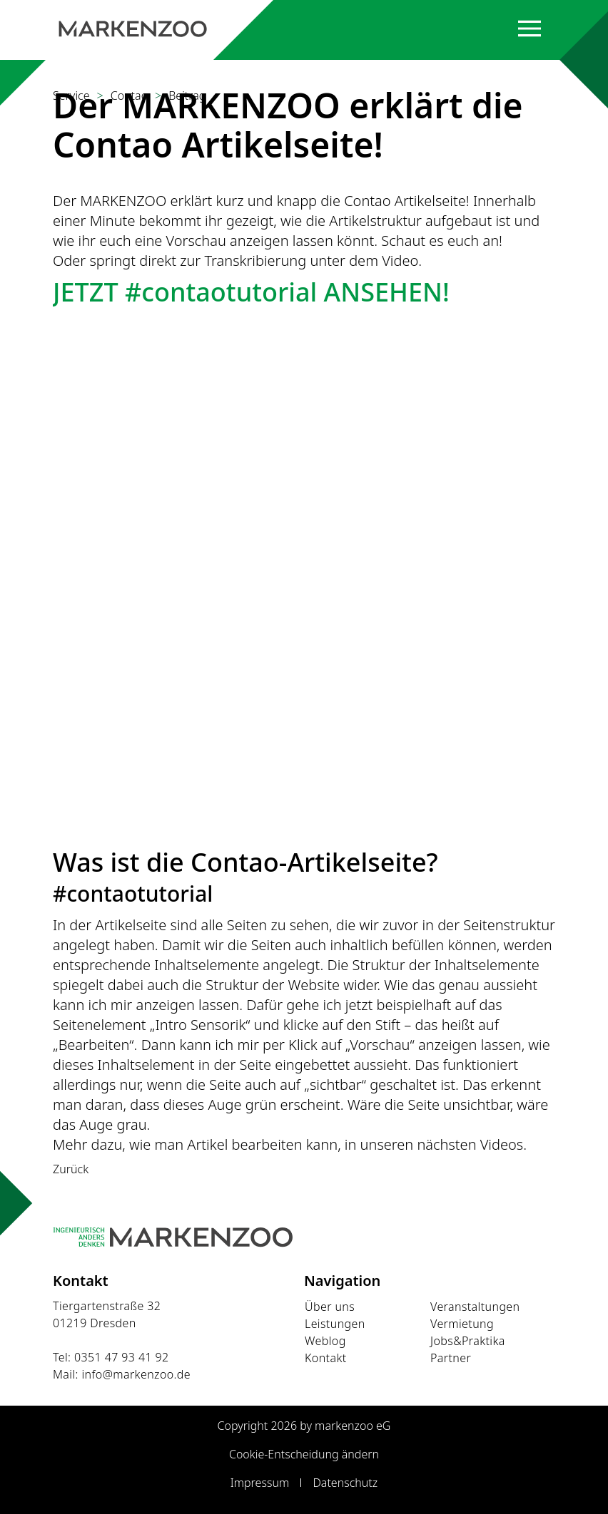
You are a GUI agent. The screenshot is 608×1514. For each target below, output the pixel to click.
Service (71, 95)
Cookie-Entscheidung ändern (304, 1454)
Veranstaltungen (475, 1306)
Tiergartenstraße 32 (107, 1306)
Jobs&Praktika (467, 1341)
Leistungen (335, 1324)
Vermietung (462, 1324)
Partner (450, 1358)
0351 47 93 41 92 (121, 1357)
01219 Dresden (94, 1323)
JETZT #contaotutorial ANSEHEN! (251, 291)
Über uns (330, 1306)
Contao (129, 95)
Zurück (70, 1169)
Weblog (325, 1341)
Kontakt (326, 1358)
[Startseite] (133, 28)
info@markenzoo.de (136, 1374)
